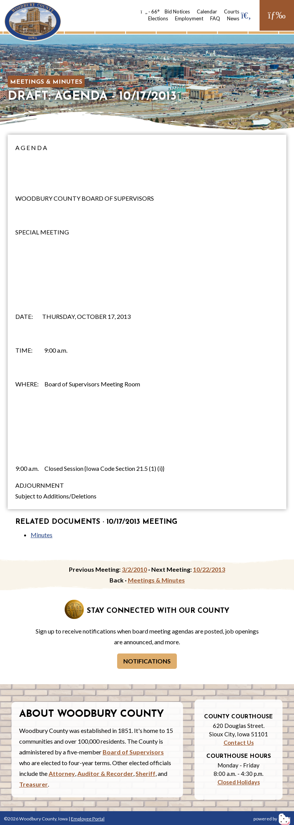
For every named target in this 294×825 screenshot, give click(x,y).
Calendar (207, 11)
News (233, 18)
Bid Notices (177, 11)
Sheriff (145, 773)
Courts (231, 11)
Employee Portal (88, 819)
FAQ (215, 18)
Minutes (41, 534)
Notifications (147, 661)
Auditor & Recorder (105, 773)
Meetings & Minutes (46, 82)
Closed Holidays (238, 782)
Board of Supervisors (133, 752)
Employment (189, 18)
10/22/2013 (209, 569)
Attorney (62, 773)
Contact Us (239, 742)
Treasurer (33, 784)
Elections (158, 18)
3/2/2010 (134, 569)
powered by (271, 819)
